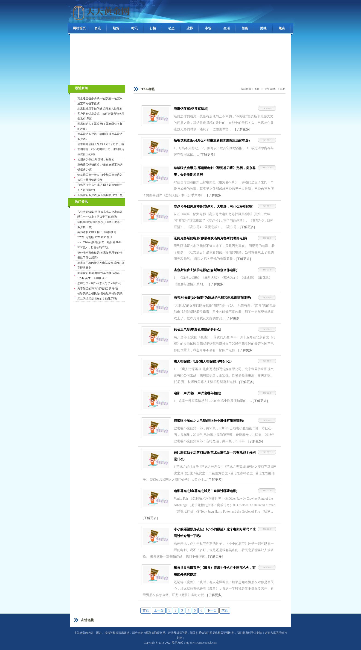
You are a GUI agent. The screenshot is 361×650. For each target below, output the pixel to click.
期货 (116, 28)
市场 (208, 28)
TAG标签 (270, 89)
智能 (245, 28)
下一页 (212, 610)
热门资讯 (81, 201)
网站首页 (79, 28)
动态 (171, 28)
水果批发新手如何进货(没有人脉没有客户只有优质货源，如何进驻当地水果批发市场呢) (100, 113)
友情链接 (87, 620)
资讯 (97, 28)
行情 (153, 28)
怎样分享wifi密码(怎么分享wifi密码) (99, 283)
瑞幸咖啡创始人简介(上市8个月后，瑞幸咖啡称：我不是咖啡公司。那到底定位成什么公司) (100, 149)
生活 (226, 28)
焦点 (282, 28)
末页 (224, 610)
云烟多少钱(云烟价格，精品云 (95, 159)
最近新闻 (81, 88)
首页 (257, 89)
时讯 (134, 28)
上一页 (158, 610)
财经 (263, 28)
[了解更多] (242, 129)
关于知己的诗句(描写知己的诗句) (97, 288)
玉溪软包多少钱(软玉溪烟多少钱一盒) (100, 195)
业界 (189, 28)
